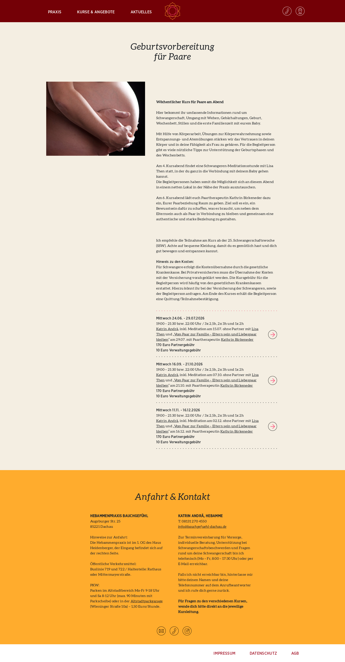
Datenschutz (263, 654)
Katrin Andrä (167, 329)
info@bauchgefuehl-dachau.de (202, 526)
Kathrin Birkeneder (237, 339)
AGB (295, 654)
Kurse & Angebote (96, 12)
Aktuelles (141, 12)
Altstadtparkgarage (147, 601)
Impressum (224, 654)
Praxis (55, 12)
